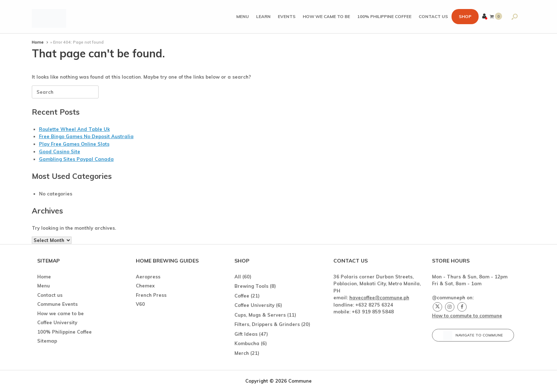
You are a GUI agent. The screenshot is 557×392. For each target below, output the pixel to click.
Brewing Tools (251, 286)
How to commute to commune (467, 315)
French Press (151, 295)
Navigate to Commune (473, 335)
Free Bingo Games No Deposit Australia (86, 136)
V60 (140, 304)
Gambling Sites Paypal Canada (76, 159)
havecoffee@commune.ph (379, 297)
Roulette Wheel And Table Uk (74, 129)
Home (38, 42)
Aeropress (148, 276)
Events (286, 16)
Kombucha (246, 343)
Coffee (241, 296)
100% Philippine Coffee (384, 16)
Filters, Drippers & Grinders (267, 324)
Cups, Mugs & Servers (260, 315)
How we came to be (326, 16)
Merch (241, 353)
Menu (242, 16)
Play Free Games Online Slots (74, 144)
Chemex (145, 286)
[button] (514, 16)
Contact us (433, 16)
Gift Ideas (246, 334)
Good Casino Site (59, 151)
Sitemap (47, 341)
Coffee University (57, 322)
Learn (263, 16)
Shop (465, 16)
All (237, 276)
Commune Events (57, 304)
